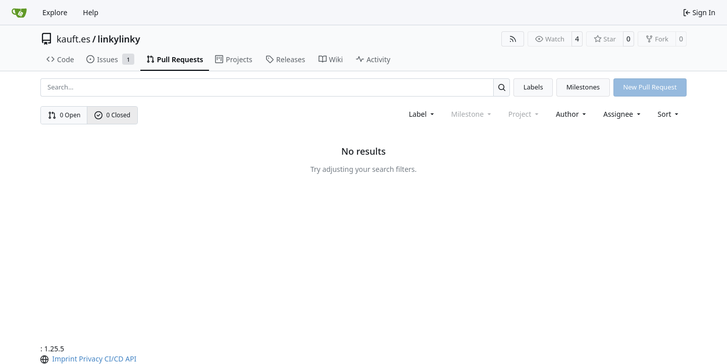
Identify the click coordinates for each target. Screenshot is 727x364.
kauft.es (73, 39)
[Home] (19, 13)
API (130, 358)
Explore (54, 12)
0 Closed (112, 115)
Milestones (583, 87)
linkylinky (118, 39)
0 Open (64, 115)
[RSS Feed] (513, 39)
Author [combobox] (572, 114)
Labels (533, 87)
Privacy (90, 358)
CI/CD (114, 358)
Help (90, 12)
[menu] (669, 114)
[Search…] (501, 87)
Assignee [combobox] (622, 114)
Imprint (64, 358)
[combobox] (422, 114)
